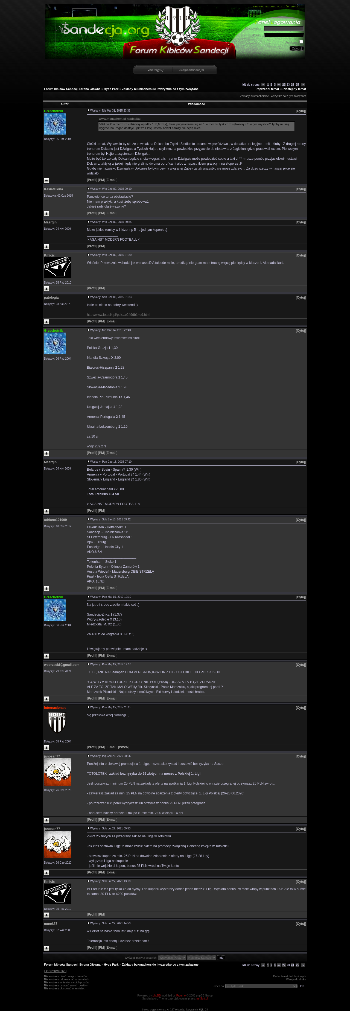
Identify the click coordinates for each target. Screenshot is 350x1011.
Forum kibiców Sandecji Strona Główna (72, 89)
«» (279, 84)
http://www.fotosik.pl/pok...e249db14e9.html (118, 315)
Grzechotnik (53, 111)
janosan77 (52, 756)
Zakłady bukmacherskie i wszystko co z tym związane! (161, 89)
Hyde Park (111, 89)
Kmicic (49, 255)
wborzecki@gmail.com (61, 665)
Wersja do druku (296, 979)
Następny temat (295, 89)
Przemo (181, 995)
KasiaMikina (53, 189)
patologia (51, 297)
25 (297, 84)
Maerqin (50, 222)
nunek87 (50, 924)
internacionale (55, 708)
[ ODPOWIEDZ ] (55, 971)
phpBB (157, 995)
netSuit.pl (202, 998)
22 (283, 84)
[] (301, 111)
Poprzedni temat (267, 89)
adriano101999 (55, 520)
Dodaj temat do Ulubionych (289, 976)
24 (292, 84)
